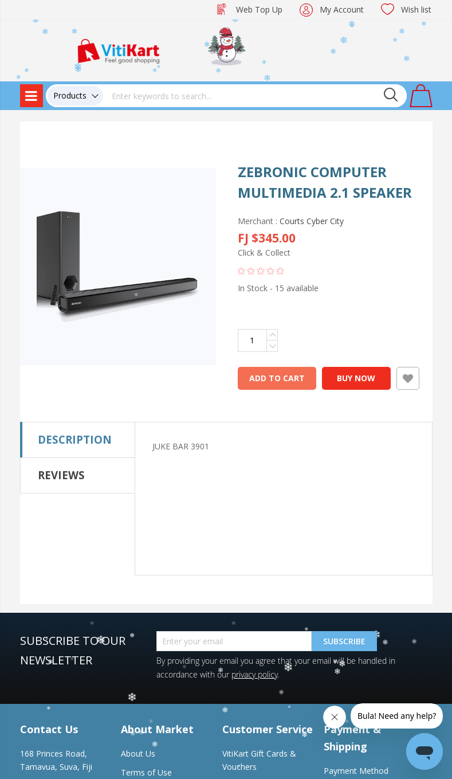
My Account (342, 9)
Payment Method (356, 770)
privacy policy (254, 674)
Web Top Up (259, 9)
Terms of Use (146, 772)
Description (75, 439)
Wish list (416, 9)
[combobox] (255, 95)
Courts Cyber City (312, 221)
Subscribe (344, 641)
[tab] (77, 439)
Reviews (61, 475)
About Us (138, 753)
